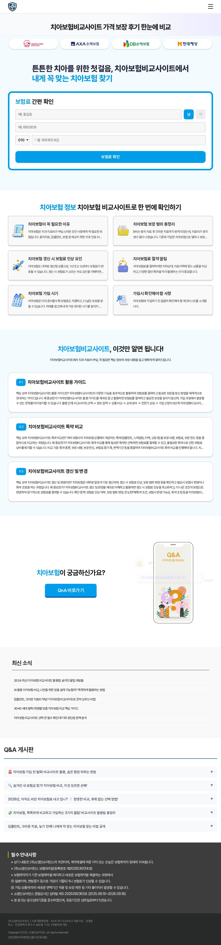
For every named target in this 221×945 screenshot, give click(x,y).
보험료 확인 (110, 156)
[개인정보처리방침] (19, 937)
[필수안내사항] (38, 937)
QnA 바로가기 (71, 590)
